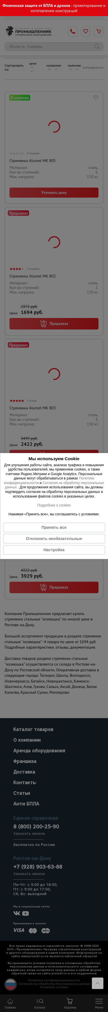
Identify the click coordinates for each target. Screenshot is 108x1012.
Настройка (54, 550)
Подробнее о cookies (54, 505)
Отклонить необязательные (54, 538)
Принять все (54, 527)
